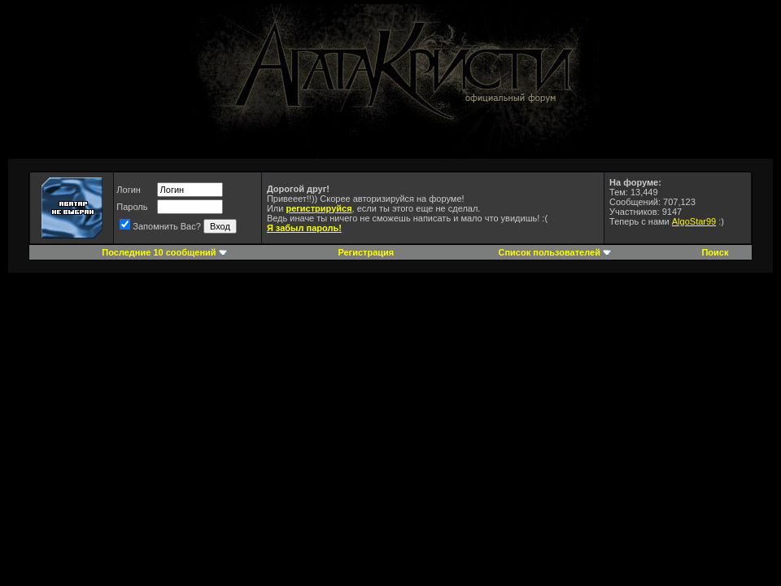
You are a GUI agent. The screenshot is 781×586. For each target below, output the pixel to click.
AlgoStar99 (694, 221)
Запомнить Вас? (160, 226)
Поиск (714, 252)
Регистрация (366, 252)
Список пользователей (549, 252)
